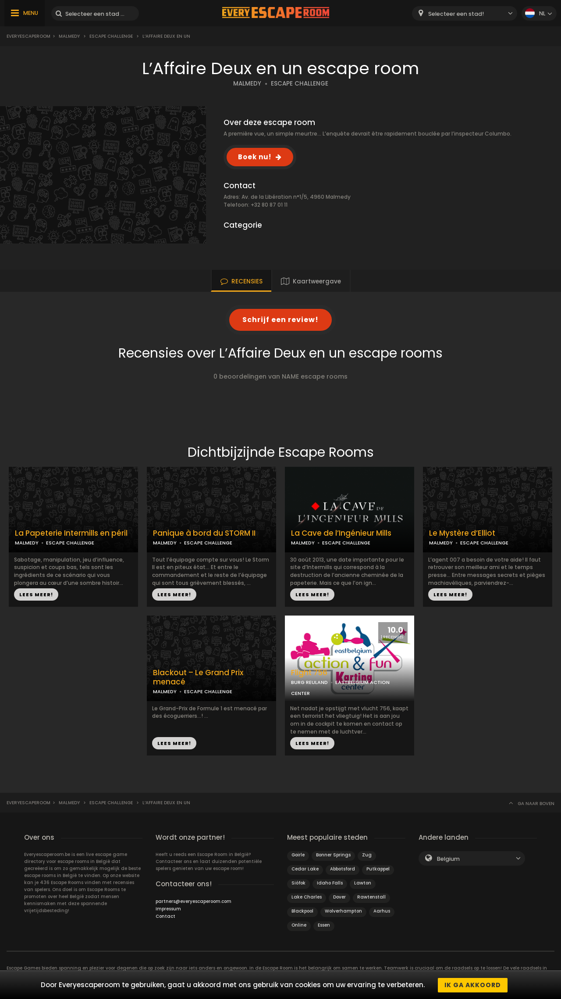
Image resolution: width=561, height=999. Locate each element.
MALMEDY (247, 83)
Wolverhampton (343, 911)
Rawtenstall (371, 897)
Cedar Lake (305, 869)
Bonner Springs (333, 855)
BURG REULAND (309, 682)
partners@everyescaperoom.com (193, 901)
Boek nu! (254, 156)
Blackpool (302, 911)
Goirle (298, 855)
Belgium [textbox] (448, 859)
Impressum (168, 909)
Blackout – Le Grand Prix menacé (198, 677)
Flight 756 (309, 672)
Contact (165, 916)
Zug (367, 855)
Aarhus (381, 911)
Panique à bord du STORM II (204, 533)
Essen (324, 925)
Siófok (298, 883)
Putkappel (378, 869)
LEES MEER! (36, 594)
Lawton (362, 883)
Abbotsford (342, 869)
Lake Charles (306, 897)
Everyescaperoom (28, 36)
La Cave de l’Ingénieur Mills (341, 533)
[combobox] (464, 13)
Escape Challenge (111, 36)
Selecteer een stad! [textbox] (456, 14)
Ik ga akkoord (472, 985)
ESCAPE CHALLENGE (299, 83)
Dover (339, 897)
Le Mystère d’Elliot (462, 533)
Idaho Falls (330, 883)
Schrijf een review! (280, 320)
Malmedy (69, 36)
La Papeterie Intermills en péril (71, 533)
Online (298, 925)
